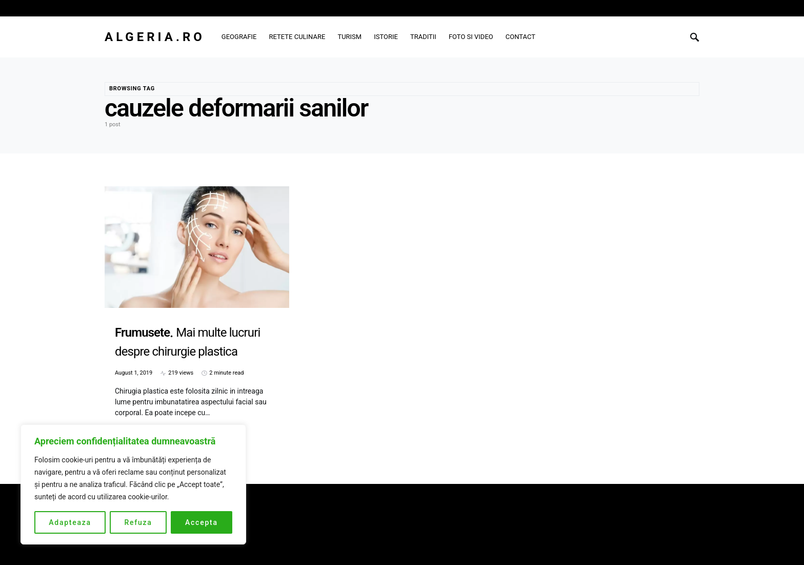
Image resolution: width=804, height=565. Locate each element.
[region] (133, 484)
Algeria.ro (155, 37)
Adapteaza (70, 522)
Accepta (201, 522)
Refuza (138, 522)
